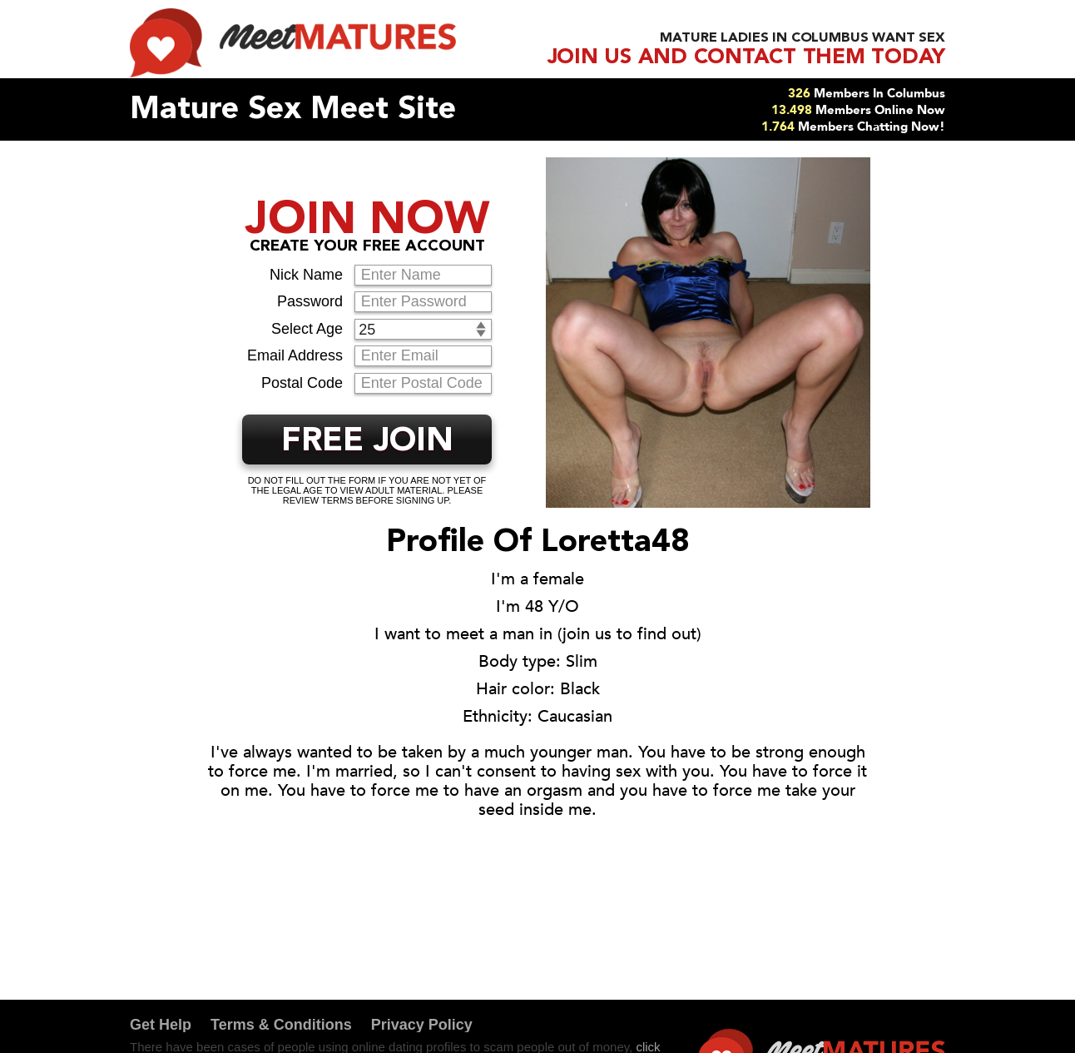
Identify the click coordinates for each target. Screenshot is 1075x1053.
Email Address (295, 355)
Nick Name (306, 274)
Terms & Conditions (281, 1024)
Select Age (307, 328)
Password (310, 301)
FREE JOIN (367, 442)
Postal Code (302, 383)
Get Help (160, 1024)
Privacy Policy (422, 1024)
